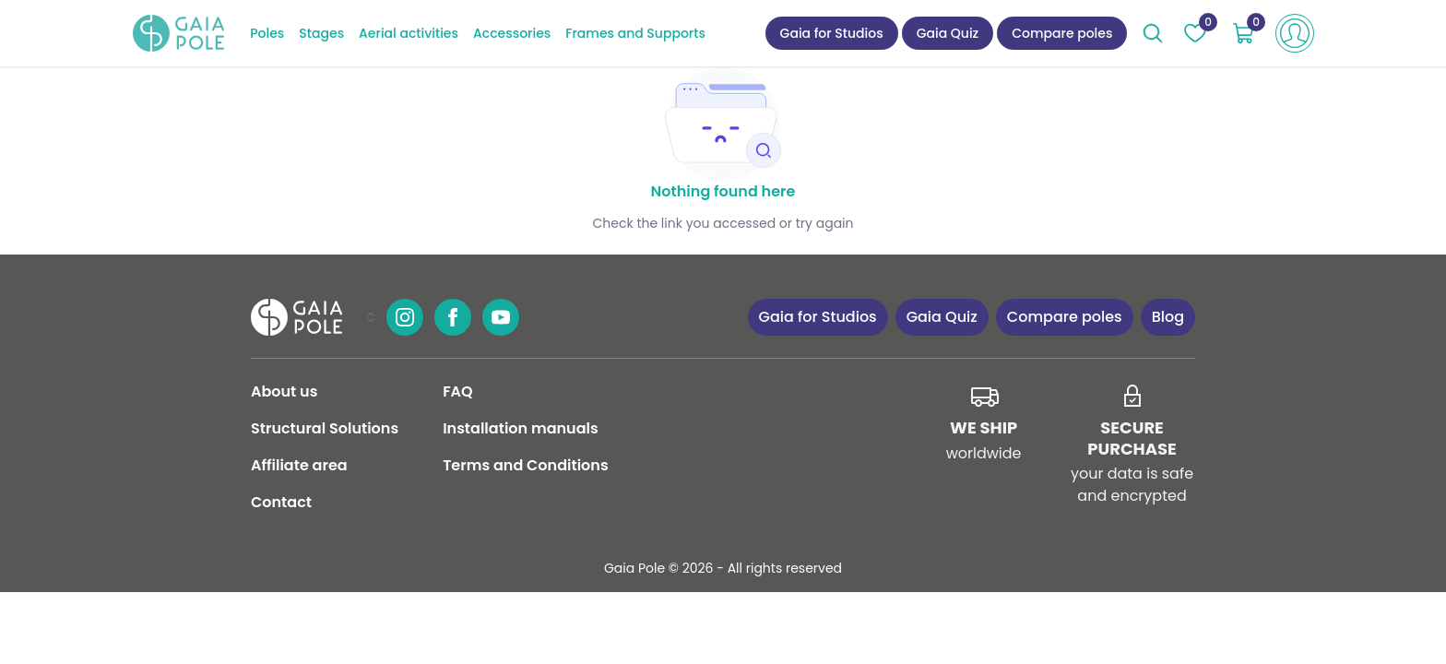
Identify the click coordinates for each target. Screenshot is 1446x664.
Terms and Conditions (525, 465)
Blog (1168, 316)
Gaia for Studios (831, 33)
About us (284, 391)
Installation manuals (521, 428)
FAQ (458, 391)
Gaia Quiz (948, 33)
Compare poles (1062, 33)
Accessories (512, 33)
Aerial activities (408, 33)
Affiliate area (299, 465)
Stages (321, 33)
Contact (281, 502)
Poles (267, 33)
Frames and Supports (635, 33)
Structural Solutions (324, 428)
